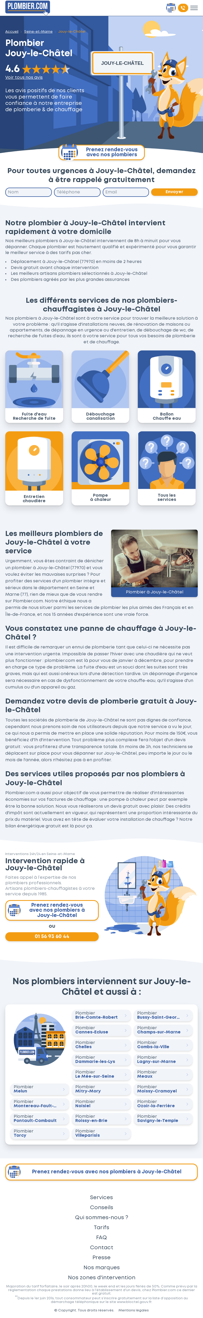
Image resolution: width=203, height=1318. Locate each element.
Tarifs (101, 1227)
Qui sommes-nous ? (101, 1217)
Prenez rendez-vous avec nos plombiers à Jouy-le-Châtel (46, 910)
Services (101, 1197)
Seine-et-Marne (38, 31)
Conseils (101, 1207)
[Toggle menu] (194, 8)
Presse (101, 1257)
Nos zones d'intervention (101, 1277)
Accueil (11, 31)
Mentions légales (133, 1310)
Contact (101, 1247)
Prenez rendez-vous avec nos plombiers (99, 152)
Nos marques (101, 1267)
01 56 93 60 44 (52, 936)
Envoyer (174, 192)
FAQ (101, 1237)
